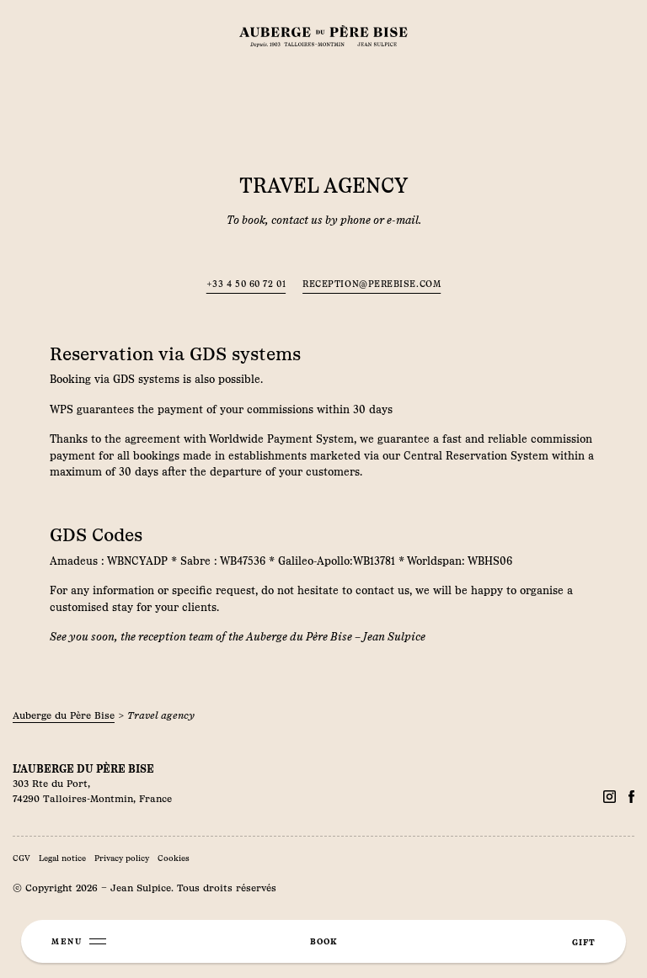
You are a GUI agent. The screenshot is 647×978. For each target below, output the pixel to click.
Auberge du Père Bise (64, 715)
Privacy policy (121, 858)
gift (584, 942)
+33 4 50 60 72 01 (246, 284)
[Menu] (78, 941)
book (323, 941)
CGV (21, 858)
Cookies (174, 858)
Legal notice (62, 858)
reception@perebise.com (371, 284)
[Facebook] (609, 796)
